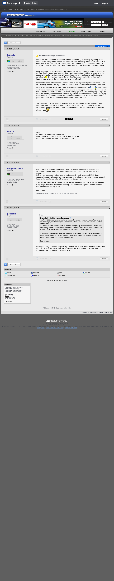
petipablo (11, 213)
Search (102, 31)
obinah (10, 131)
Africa (69, 35)
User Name (87, 22)
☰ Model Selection (30, 3)
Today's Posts (86, 31)
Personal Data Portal (71, 327)
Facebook (36, 272)
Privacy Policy (41, 327)
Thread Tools (101, 46)
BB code (7, 294)
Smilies (7, 296)
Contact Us (86, 312)
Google (88, 272)
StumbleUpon (11, 275)
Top (111, 312)
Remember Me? (108, 22)
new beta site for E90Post (19, 9)
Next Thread (62, 280)
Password (87, 24)
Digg (60, 272)
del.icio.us (36, 275)
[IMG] (6, 297)
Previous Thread (53, 280)
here (65, 9)
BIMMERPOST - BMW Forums (100, 312)
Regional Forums (60, 35)
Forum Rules (8, 301)
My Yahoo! (62, 275)
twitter (9, 272)
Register (105, 3)
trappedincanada (15, 168)
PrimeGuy (11, 55)
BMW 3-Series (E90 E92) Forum (14, 35)
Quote (104, 119)
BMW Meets (57, 31)
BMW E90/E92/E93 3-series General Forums (39, 35)
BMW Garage (40, 31)
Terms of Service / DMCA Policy (55, 327)
